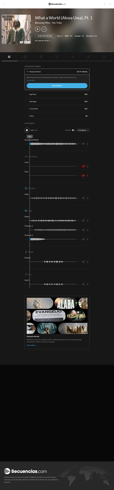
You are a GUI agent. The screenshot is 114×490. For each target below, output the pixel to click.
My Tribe (57, 22)
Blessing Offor (42, 22)
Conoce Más (31, 80)
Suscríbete (57, 86)
